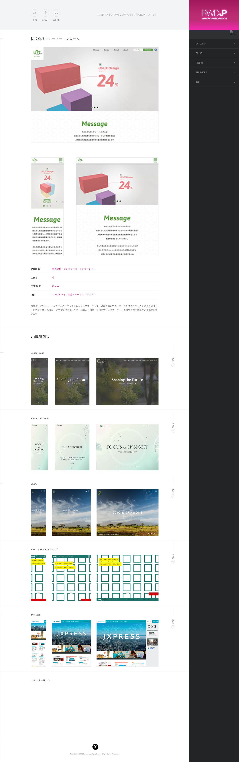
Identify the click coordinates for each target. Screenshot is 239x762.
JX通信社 (35, 615)
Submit (56, 16)
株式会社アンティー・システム (55, 39)
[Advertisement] (58, 709)
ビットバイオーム (40, 418)
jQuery (55, 286)
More (173, 360)
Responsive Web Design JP (93, 754)
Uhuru (34, 484)
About (45, 16)
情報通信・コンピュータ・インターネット (73, 269)
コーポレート (59, 294)
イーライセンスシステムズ (44, 549)
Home (34, 16)
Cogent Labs (37, 353)
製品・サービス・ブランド (81, 294)
